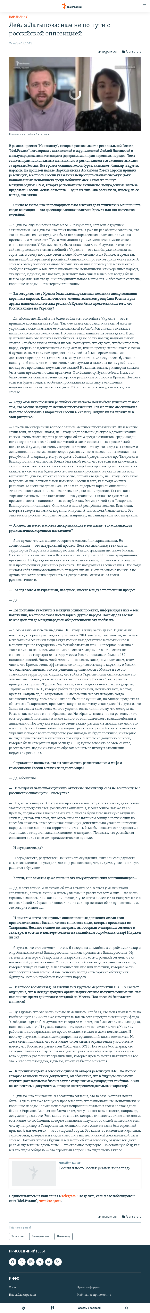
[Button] (107, 52)
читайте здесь (50, 1201)
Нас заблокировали (22, 1294)
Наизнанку (18, 17)
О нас (13, 1287)
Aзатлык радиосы (89, 1308)
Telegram (68, 1196)
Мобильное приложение (94, 1294)
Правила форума (88, 1287)
